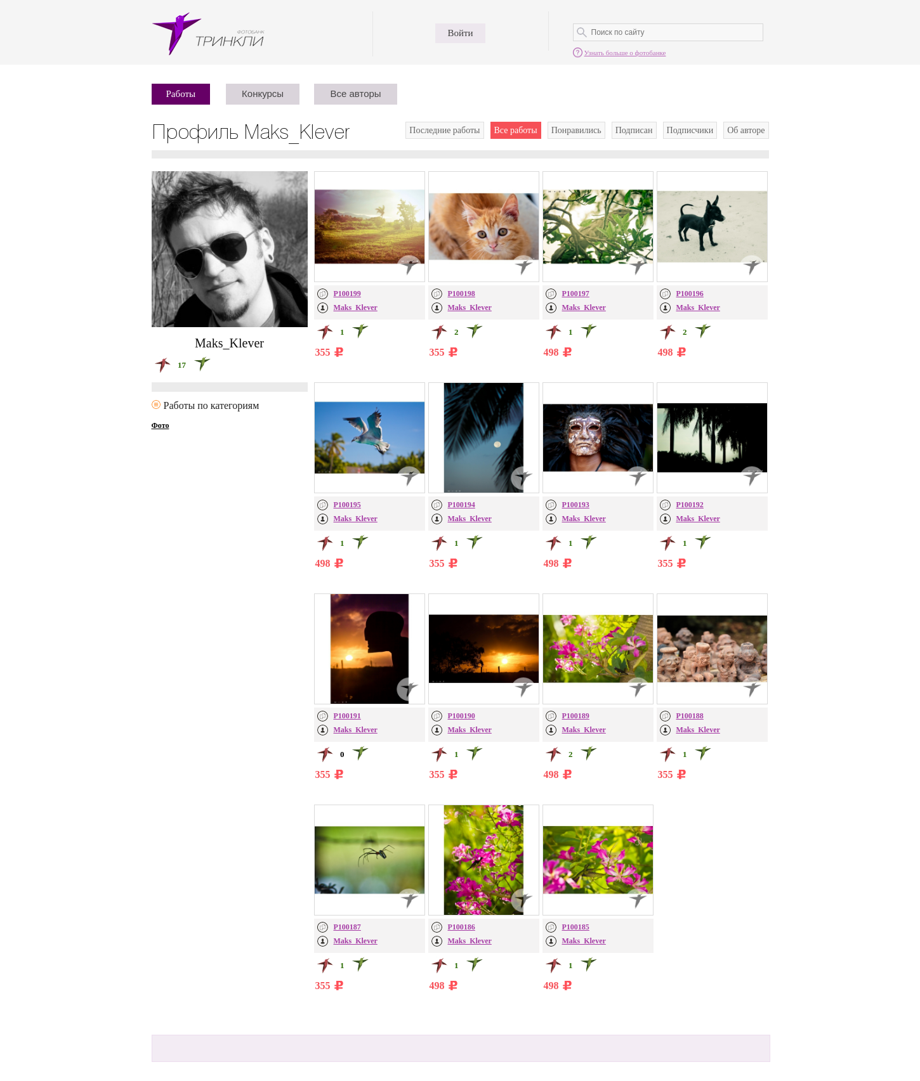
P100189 (575, 715)
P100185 (575, 926)
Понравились (576, 130)
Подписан (634, 130)
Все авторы (355, 93)
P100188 (690, 715)
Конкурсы (263, 93)
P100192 (690, 504)
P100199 (347, 293)
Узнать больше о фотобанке (625, 52)
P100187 (347, 926)
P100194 (461, 504)
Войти (460, 33)
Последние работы (444, 130)
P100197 (575, 293)
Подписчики (690, 130)
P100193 (575, 504)
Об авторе (746, 130)
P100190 (461, 715)
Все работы (515, 130)
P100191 (347, 715)
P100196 (690, 293)
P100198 (461, 293)
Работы (181, 94)
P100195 (347, 504)
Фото (160, 425)
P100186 (461, 926)
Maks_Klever (356, 307)
